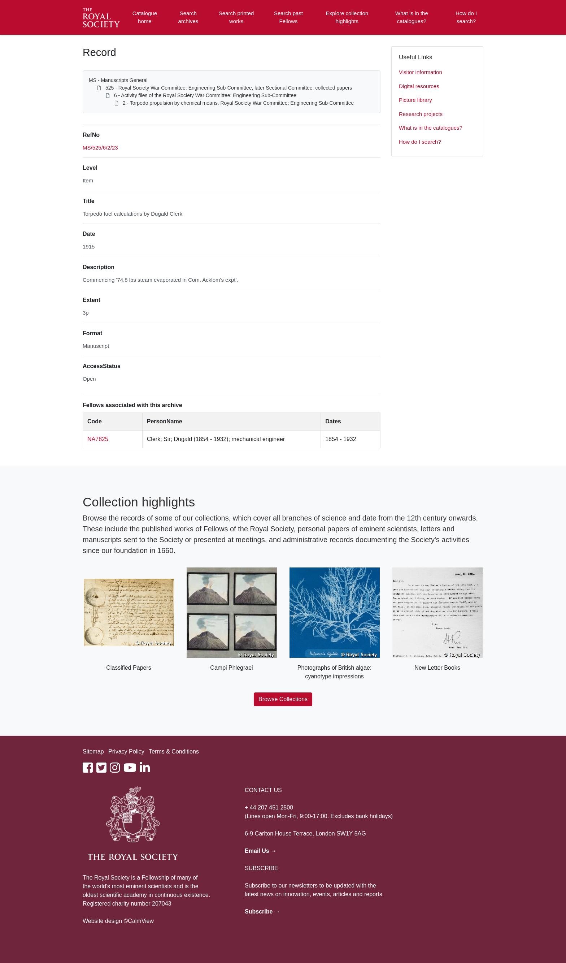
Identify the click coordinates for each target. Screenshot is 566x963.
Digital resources (419, 86)
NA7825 (97, 439)
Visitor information (420, 72)
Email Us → (261, 851)
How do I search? (466, 17)
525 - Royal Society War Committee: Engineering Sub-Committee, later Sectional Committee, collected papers (228, 88)
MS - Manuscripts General (118, 80)
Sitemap (93, 751)
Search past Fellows (288, 17)
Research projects (421, 114)
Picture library (415, 100)
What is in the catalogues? (411, 17)
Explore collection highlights (347, 17)
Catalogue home (144, 17)
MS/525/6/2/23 (100, 147)
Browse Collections (283, 699)
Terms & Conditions (174, 751)
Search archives (188, 17)
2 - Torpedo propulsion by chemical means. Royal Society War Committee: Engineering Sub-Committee (238, 103)
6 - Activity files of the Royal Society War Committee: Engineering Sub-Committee (205, 95)
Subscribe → (262, 911)
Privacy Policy (126, 751)
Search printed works (236, 17)
